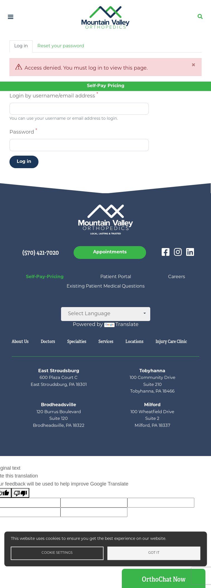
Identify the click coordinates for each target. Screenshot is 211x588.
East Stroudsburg (58, 371)
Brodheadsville (58, 405)
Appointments (110, 252)
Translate (121, 324)
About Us (20, 341)
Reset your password (60, 46)
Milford (152, 405)
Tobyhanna (152, 371)
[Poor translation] (20, 493)
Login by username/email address (52, 96)
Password (21, 132)
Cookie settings (57, 553)
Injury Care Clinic (171, 341)
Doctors (48, 341)
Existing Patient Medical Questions (106, 286)
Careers (176, 277)
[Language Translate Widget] (105, 314)
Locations (134, 341)
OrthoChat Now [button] (164, 579)
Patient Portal (115, 277)
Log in (21, 46)
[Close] (193, 65)
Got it (153, 553)
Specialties (76, 341)
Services (105, 341)
